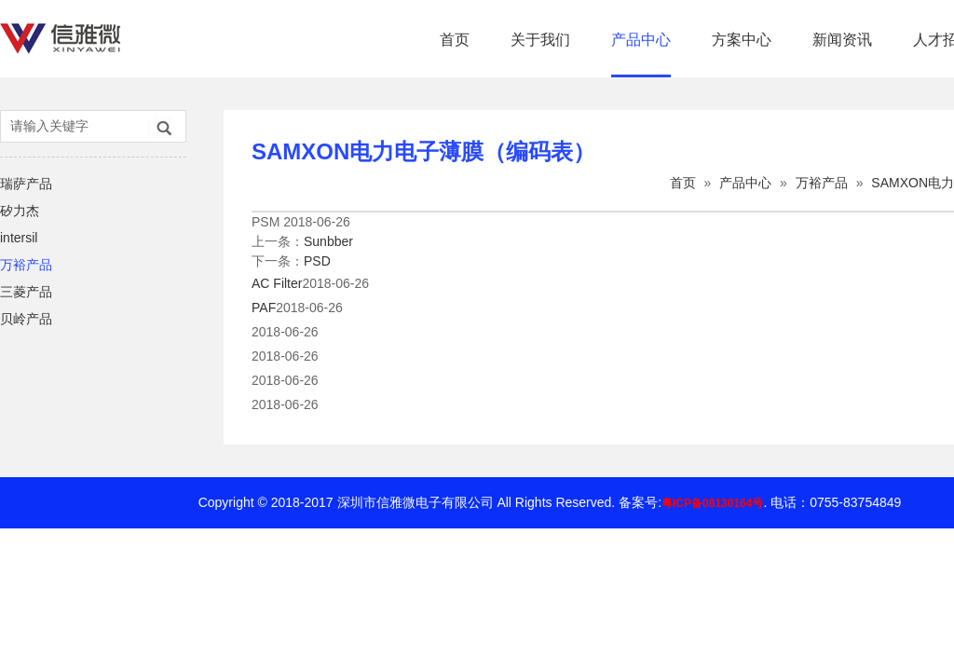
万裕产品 (26, 264)
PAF (264, 307)
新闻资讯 (842, 40)
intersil (18, 237)
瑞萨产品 (26, 183)
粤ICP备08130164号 (712, 503)
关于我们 (540, 40)
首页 (455, 40)
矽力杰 (19, 210)
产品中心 (641, 40)
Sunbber (328, 241)
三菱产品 (26, 291)
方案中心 (741, 40)
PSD (317, 260)
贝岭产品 (26, 318)
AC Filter (277, 283)
